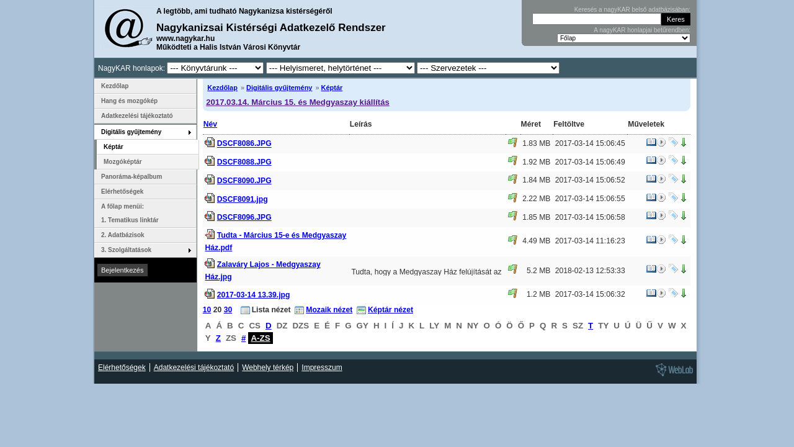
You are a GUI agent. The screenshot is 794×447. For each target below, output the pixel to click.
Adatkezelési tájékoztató (137, 115)
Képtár (332, 87)
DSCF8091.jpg (242, 199)
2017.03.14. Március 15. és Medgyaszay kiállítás (298, 102)
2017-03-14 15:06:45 (590, 143)
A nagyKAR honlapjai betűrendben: (642, 30)
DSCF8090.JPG (244, 180)
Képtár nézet (390, 309)
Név (210, 124)
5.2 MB (539, 270)
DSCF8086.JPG (244, 144)
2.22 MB (536, 198)
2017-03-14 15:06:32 (590, 294)
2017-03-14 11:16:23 (590, 241)
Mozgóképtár (123, 161)
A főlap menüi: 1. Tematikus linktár (130, 213)
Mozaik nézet (329, 309)
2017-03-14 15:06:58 (590, 217)
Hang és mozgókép (129, 100)
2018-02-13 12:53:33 (590, 270)
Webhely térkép (267, 367)
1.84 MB (536, 180)
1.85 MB (536, 217)
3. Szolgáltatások (126, 249)
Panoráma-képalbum (131, 176)
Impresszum (321, 367)
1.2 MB (539, 294)
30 (228, 309)
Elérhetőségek (122, 191)
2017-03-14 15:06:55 (590, 198)
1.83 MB (536, 143)
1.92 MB (536, 162)
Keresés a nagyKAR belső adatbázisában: (632, 9)
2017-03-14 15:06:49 (590, 162)
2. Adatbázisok (123, 235)
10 (207, 309)
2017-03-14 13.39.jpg (253, 295)
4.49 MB (536, 241)
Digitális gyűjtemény (279, 87)
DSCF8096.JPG (244, 217)
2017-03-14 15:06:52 (590, 180)
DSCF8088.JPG (244, 162)
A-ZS (260, 338)
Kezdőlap (222, 87)
